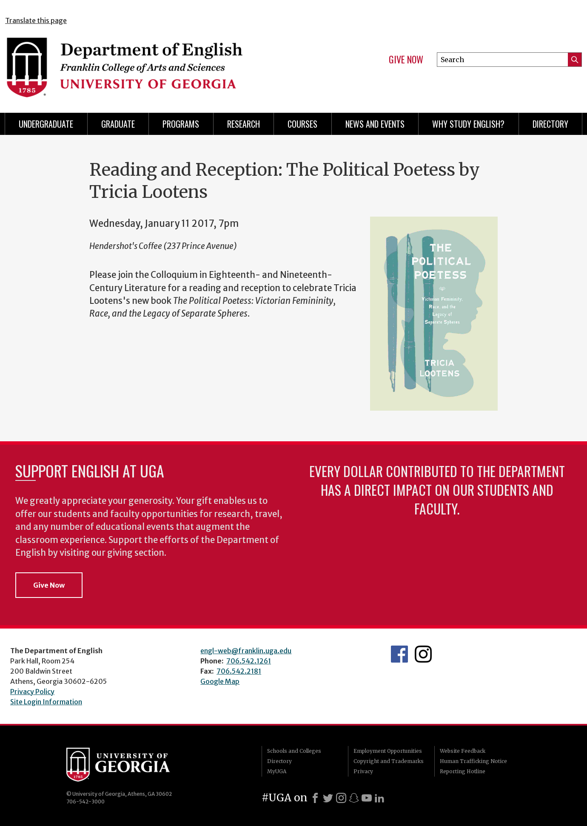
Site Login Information (46, 701)
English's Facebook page (399, 654)
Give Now (406, 59)
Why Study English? (468, 123)
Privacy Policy (32, 691)
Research (243, 123)
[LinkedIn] (379, 798)
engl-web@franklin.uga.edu (245, 650)
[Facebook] (315, 798)
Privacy (363, 771)
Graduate (118, 123)
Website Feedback (462, 751)
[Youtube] (367, 798)
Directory (550, 123)
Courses (302, 123)
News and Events (375, 123)
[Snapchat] (354, 798)
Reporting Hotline (462, 771)
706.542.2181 (239, 671)
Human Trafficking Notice (473, 761)
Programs (180, 123)
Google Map (219, 681)
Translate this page (36, 20)
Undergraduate (46, 123)
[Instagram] (341, 798)
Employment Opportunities (387, 751)
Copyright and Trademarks (388, 761)
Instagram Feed (423, 654)
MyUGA (276, 771)
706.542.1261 (248, 661)
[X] (328, 798)
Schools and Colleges (294, 751)
